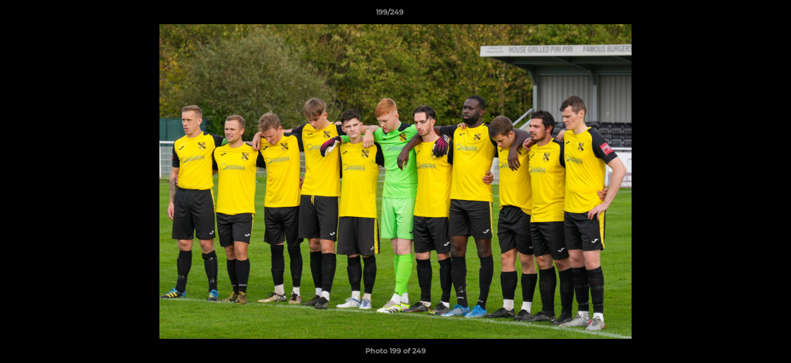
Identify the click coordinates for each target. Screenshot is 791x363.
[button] (749, 14)
